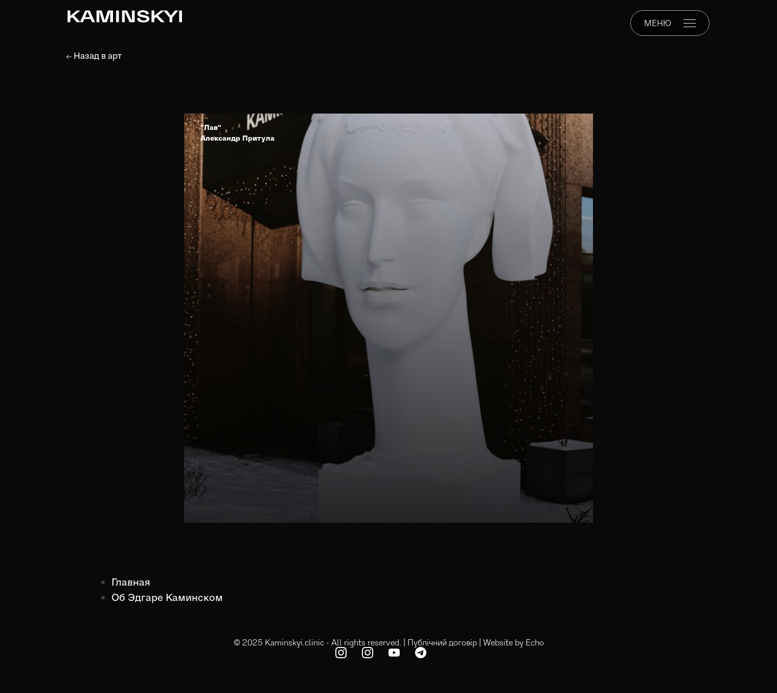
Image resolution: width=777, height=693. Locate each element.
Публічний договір (442, 642)
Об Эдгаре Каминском (167, 597)
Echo (534, 642)
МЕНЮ (670, 23)
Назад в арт (94, 55)
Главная (130, 581)
